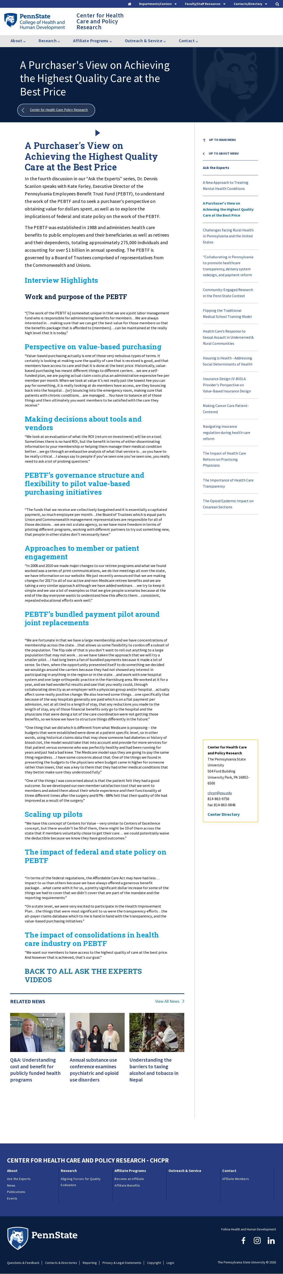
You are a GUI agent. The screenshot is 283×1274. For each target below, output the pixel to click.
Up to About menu (224, 153)
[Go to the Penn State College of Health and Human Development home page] (34, 21)
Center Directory (224, 601)
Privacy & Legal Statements (122, 1263)
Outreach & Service (184, 1170)
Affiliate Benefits (127, 1185)
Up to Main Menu (222, 140)
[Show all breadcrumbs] (56, 110)
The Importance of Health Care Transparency (228, 483)
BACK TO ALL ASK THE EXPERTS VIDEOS (83, 975)
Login (170, 1263)
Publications (16, 1192)
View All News (167, 1001)
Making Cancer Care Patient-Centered (226, 408)
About (12, 1170)
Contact (229, 1170)
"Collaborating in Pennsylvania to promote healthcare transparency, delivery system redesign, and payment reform (228, 266)
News (11, 1185)
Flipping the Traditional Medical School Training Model (227, 313)
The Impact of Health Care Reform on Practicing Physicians (224, 459)
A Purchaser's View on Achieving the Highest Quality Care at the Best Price (228, 209)
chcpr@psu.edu (220, 579)
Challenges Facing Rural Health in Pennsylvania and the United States (228, 236)
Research (69, 1170)
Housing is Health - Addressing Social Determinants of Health (227, 361)
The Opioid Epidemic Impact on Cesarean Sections (228, 503)
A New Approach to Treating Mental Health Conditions (225, 185)
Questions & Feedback (23, 1263)
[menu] (230, 323)
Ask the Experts (216, 167)
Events (12, 1198)
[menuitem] (230, 143)
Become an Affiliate (129, 1179)
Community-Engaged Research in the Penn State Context (228, 292)
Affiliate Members (235, 1179)
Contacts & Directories (61, 1263)
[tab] (158, 4)
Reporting (90, 1263)
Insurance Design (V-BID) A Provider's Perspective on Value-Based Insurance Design (227, 384)
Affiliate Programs (130, 1170)
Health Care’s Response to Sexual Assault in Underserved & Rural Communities (228, 337)
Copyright (154, 1263)
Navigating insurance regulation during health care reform (226, 432)
